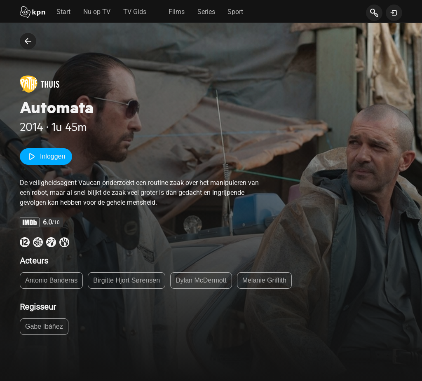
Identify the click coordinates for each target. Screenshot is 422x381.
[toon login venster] (394, 13)
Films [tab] (177, 12)
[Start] (32, 13)
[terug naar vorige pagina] (28, 41)
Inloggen (46, 157)
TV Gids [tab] (134, 12)
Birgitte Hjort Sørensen (126, 280)
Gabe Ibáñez (44, 326)
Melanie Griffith (264, 280)
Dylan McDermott (201, 280)
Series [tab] (206, 12)
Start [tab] (63, 12)
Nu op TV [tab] (96, 12)
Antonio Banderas (51, 280)
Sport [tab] (235, 12)
